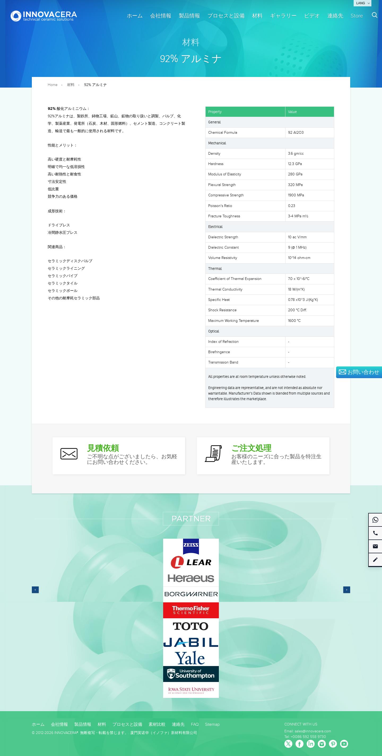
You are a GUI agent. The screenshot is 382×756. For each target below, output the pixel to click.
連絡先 (335, 16)
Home (53, 85)
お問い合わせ (359, 372)
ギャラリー (283, 16)
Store (357, 16)
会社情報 (160, 16)
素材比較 (157, 724)
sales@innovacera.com (313, 731)
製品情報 (189, 16)
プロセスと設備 (226, 16)
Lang (360, 3)
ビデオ (312, 16)
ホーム (135, 16)
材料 (257, 16)
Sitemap (212, 724)
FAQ (195, 724)
